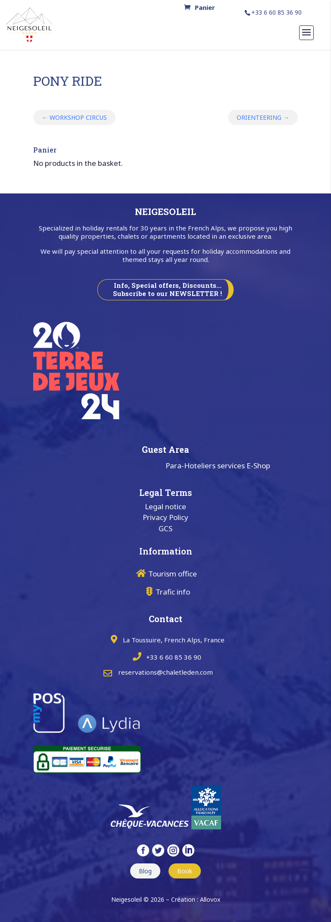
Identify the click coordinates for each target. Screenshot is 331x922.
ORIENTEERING (263, 117)
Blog (145, 871)
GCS (165, 528)
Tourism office (172, 574)
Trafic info (173, 592)
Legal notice (165, 506)
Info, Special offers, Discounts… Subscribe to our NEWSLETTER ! (167, 289)
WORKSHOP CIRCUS (74, 117)
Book (184, 871)
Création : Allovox (195, 899)
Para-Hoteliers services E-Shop (218, 465)
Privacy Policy (165, 517)
